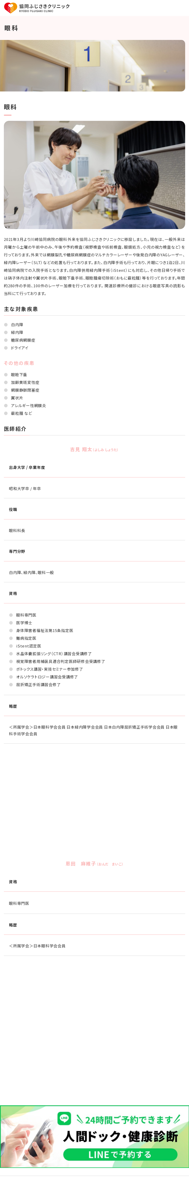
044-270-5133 (99, 1052)
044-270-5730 (99, 1079)
